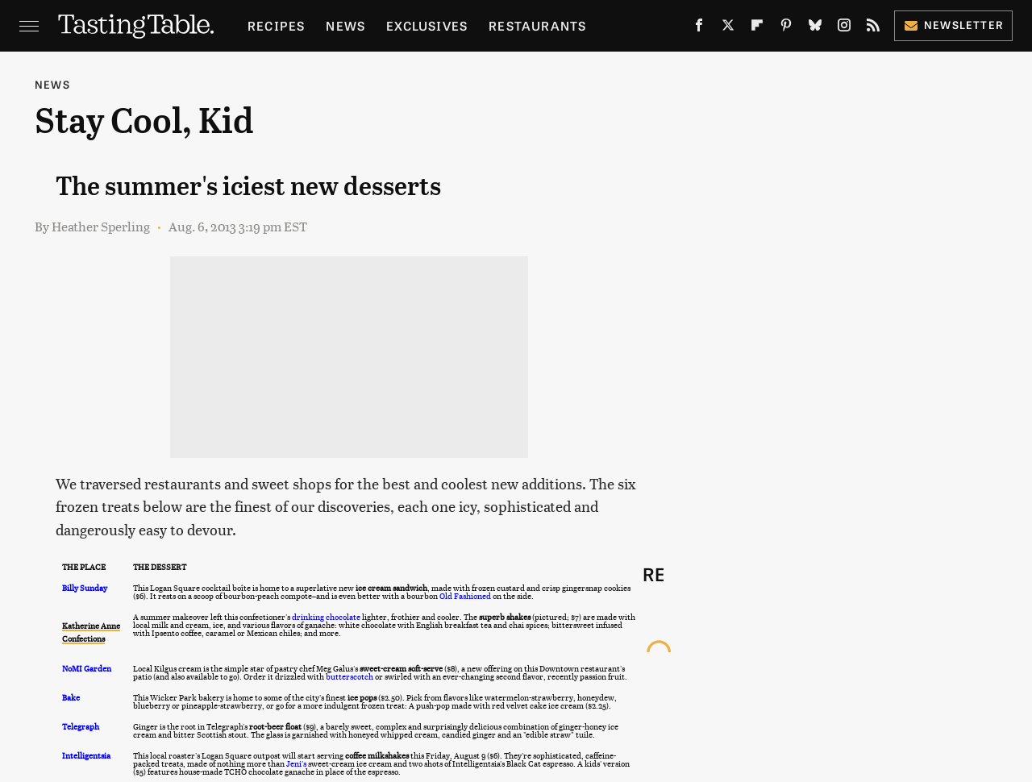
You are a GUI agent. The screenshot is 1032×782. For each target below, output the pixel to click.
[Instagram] (844, 28)
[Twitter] (728, 28)
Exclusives (427, 25)
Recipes (276, 25)
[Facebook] (699, 28)
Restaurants (537, 25)
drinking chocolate (326, 616)
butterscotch (349, 676)
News (345, 25)
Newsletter (953, 24)
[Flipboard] (757, 28)
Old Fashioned (465, 595)
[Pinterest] (786, 28)
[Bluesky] (815, 28)
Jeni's (296, 763)
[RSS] (873, 28)
